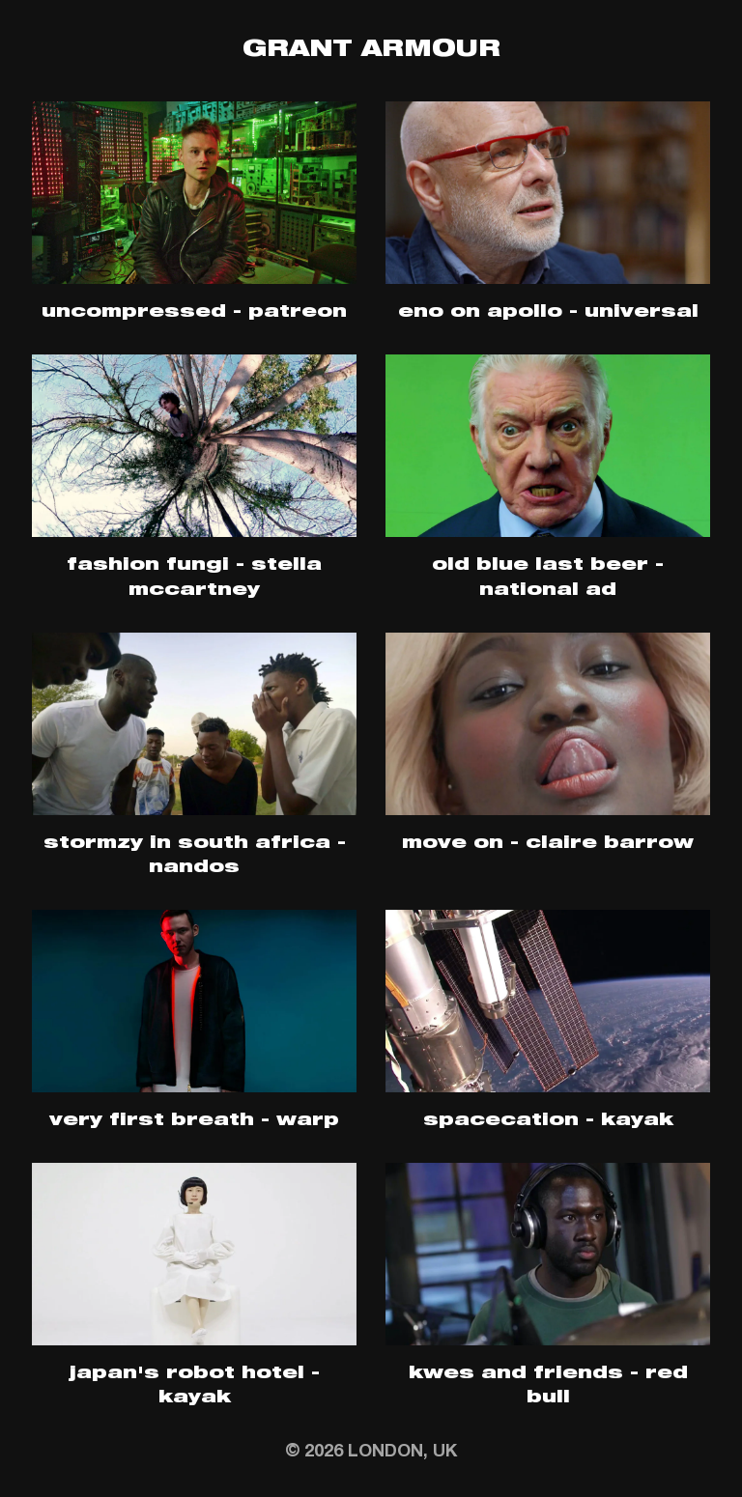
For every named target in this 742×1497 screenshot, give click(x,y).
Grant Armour (371, 51)
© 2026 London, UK (371, 1452)
